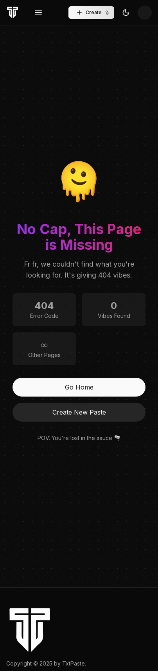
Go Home (79, 387)
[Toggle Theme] (126, 12)
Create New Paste (79, 412)
